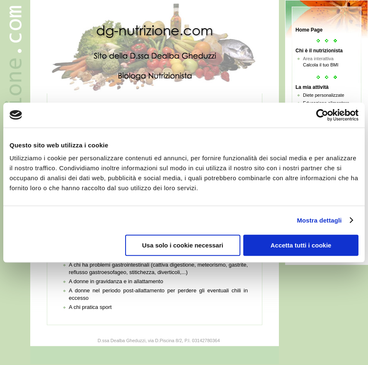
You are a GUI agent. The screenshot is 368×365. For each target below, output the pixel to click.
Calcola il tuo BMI (321, 64)
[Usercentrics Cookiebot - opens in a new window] (322, 115)
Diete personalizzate (323, 95)
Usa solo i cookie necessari (182, 245)
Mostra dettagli (319, 220)
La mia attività (312, 87)
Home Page (308, 30)
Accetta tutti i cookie (301, 245)
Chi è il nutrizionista (319, 51)
